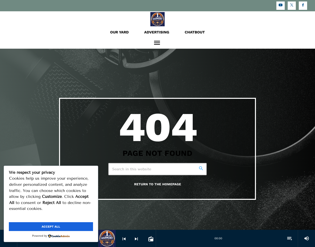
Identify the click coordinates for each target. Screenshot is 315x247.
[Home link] (157, 19)
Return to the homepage (157, 184)
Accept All (51, 226)
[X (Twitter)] (292, 5)
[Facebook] (303, 5)
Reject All (72, 216)
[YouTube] (280, 5)
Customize (29, 216)
